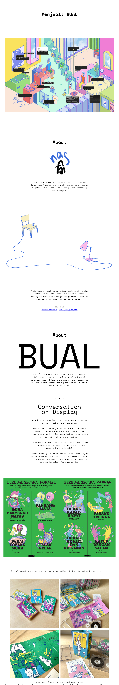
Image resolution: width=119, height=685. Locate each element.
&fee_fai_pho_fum (68, 309)
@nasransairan (49, 309)
